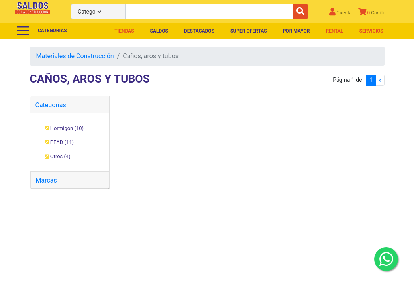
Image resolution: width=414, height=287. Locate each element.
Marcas (46, 180)
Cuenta (340, 12)
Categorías (50, 105)
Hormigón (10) (64, 128)
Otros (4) (58, 156)
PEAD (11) (59, 142)
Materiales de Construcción (75, 56)
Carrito (372, 12)
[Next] (379, 80)
